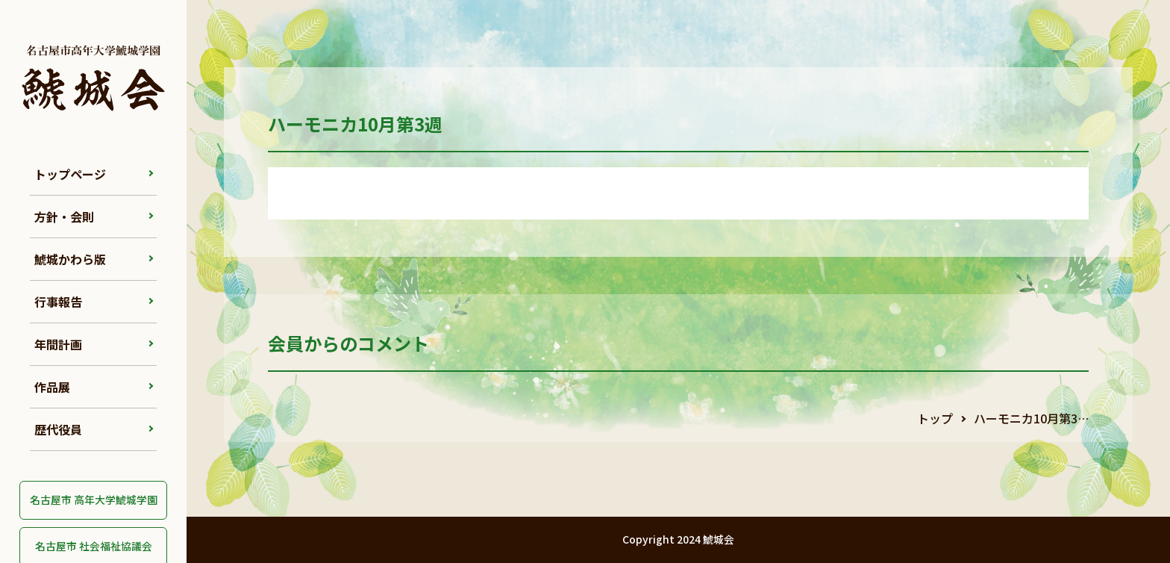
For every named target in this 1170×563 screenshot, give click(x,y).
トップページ (70, 174)
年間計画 (58, 344)
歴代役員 (58, 429)
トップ (935, 418)
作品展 (52, 387)
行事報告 (58, 302)
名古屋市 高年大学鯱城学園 (93, 499)
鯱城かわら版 (70, 259)
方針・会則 (64, 216)
